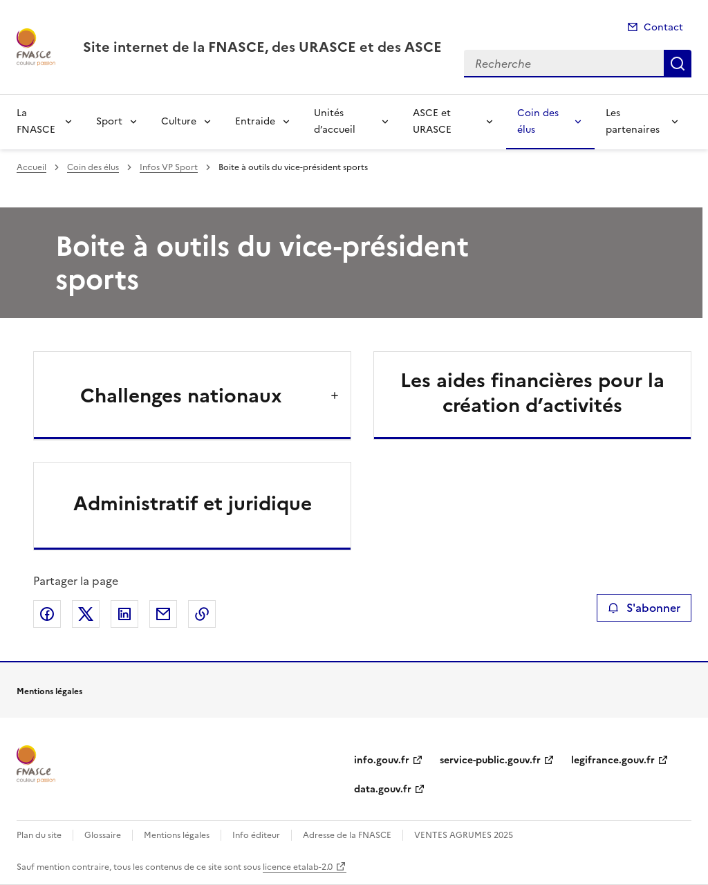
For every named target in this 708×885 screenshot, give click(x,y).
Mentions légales (176, 835)
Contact (663, 27)
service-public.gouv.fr (490, 760)
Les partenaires (633, 121)
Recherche (677, 63)
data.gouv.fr (382, 789)
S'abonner (644, 607)
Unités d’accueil (334, 121)
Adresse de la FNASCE (347, 835)
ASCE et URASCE (432, 121)
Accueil (31, 167)
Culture (178, 121)
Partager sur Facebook (47, 614)
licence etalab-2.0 (298, 867)
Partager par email (163, 614)
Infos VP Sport (169, 167)
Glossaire (102, 835)
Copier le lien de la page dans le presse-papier (202, 614)
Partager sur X (86, 614)
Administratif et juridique (192, 503)
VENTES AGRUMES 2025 (463, 835)
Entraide (255, 121)
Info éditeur (256, 835)
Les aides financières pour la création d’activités (532, 393)
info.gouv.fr (381, 760)
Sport (109, 121)
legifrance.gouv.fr (613, 760)
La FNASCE (36, 121)
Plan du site (39, 835)
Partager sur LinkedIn (124, 614)
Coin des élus (538, 121)
